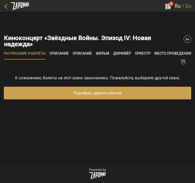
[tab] (25, 53)
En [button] (188, 6)
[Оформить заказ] (168, 6)
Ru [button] (178, 6)
